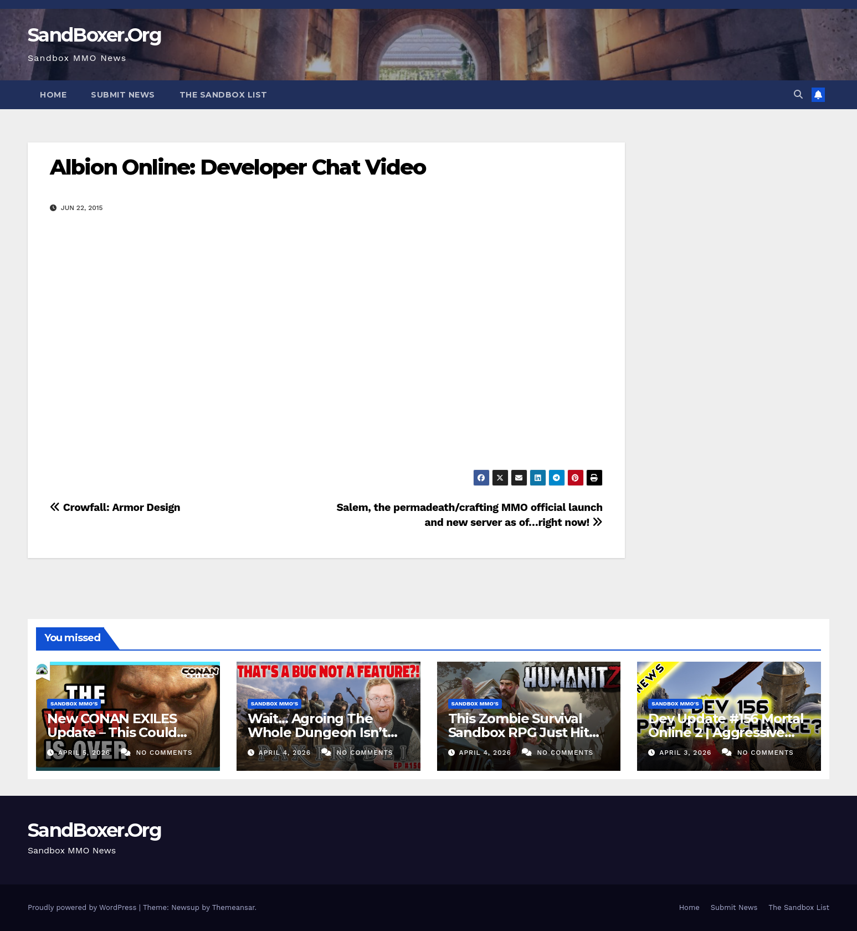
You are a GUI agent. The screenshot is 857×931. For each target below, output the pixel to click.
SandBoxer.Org (94, 35)
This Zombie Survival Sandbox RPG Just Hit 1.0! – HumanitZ (518, 732)
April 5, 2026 (85, 752)
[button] (798, 94)
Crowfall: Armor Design (115, 507)
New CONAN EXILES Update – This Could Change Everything (112, 732)
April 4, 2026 (286, 752)
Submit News (123, 95)
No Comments (164, 752)
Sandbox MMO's (73, 703)
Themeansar (233, 907)
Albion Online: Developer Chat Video (238, 167)
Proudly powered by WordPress (83, 907)
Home (53, 95)
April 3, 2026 (686, 752)
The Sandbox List (223, 95)
